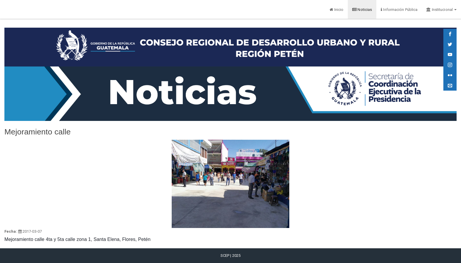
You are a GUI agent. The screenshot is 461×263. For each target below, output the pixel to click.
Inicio (336, 9)
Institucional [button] (441, 9)
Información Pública (399, 9)
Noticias (362, 9)
